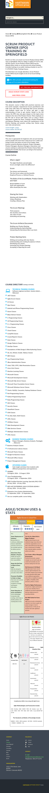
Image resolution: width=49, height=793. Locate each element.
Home (7, 34)
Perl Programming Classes (15, 393)
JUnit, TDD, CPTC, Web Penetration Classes (21, 365)
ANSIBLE (10, 471)
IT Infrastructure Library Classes (17, 448)
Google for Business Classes (16, 454)
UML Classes (11, 419)
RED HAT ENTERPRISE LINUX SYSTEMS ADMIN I (23, 486)
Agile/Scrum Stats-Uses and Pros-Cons (19, 93)
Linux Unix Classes (13, 368)
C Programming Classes (14, 318)
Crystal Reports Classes (14, 337)
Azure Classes (11, 311)
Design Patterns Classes (15, 343)
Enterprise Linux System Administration (19, 491)
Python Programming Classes (16, 396)
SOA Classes (11, 412)
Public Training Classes (21, 69)
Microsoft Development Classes (17, 377)
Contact (8, 756)
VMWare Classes (12, 422)
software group (31, 785)
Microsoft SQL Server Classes (16, 381)
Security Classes (12, 406)
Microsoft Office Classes (15, 458)
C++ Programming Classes (15, 324)
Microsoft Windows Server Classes (18, 387)
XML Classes (11, 435)
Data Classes (11, 340)
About (7, 754)
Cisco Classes (11, 327)
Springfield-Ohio (25, 34)
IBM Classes (11, 356)
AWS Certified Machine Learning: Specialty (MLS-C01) (24, 481)
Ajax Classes (11, 305)
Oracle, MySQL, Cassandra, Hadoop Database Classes (24, 390)
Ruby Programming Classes (15, 400)
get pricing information (31, 87)
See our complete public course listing (19, 496)
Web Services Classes (14, 428)
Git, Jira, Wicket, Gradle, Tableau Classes (20, 353)
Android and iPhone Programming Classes (20, 308)
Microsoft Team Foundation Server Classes (20, 384)
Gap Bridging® (9, 744)
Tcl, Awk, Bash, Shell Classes (16, 416)
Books (7, 758)
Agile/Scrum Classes (13, 299)
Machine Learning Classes (15, 371)
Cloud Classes (11, 330)
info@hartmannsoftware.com (34, 757)
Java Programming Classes (15, 359)
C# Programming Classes (15, 321)
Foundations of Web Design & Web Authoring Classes (24, 349)
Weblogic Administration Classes (17, 431)
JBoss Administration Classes (16, 362)
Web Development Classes (15, 425)
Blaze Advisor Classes (14, 314)
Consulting (8, 748)
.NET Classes (11, 295)
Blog (7, 752)
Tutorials (8, 750)
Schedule (8, 746)
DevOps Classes (12, 346)
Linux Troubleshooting (14, 476)
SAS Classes (11, 403)
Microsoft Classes (13, 374)
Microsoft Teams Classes (15, 452)
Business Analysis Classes (15, 445)
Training (13, 34)
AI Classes (10, 302)
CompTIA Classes (12, 333)
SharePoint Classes (13, 409)
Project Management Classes (16, 461)
